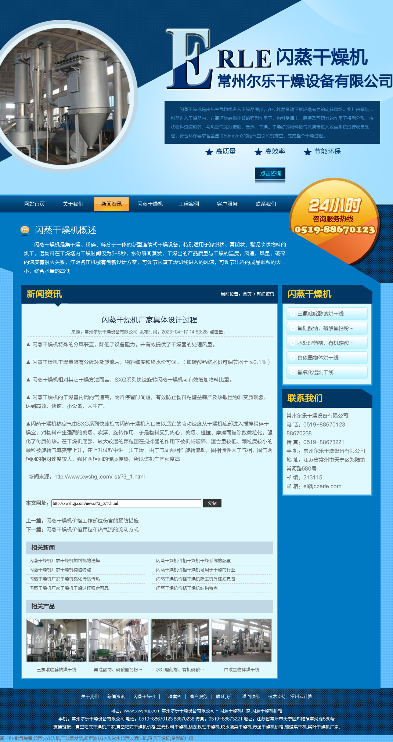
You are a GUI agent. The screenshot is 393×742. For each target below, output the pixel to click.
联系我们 (266, 204)
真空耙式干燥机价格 (136, 727)
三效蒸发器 (72, 738)
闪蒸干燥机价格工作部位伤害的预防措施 (92, 521)
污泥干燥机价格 (268, 727)
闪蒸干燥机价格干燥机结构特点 (187, 588)
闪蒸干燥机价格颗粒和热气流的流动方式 (92, 529)
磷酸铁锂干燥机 (204, 727)
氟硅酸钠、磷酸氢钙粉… (118, 669)
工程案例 (189, 204)
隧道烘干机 (296, 727)
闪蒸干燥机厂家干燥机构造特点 (60, 569)
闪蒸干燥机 (321, 57)
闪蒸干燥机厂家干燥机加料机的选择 (64, 560)
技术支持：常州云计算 (290, 696)
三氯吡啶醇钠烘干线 (56, 669)
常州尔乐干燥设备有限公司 (110, 331)
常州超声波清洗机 (129, 738)
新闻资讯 (111, 204)
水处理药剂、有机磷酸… (180, 669)
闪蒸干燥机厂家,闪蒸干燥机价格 (251, 710)
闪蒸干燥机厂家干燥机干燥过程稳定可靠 (69, 588)
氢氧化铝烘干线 (315, 372)
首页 (247, 294)
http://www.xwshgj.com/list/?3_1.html (99, 477)
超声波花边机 (46, 738)
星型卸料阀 (182, 738)
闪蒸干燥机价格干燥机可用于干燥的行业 (195, 569)
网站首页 (34, 204)
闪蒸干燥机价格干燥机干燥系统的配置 (193, 560)
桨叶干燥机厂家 (323, 727)
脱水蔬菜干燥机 (236, 727)
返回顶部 (251, 696)
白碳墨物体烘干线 (241, 669)
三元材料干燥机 (172, 727)
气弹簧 (25, 738)
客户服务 (227, 204)
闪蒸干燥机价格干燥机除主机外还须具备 (195, 579)
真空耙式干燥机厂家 (95, 727)
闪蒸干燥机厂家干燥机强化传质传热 (64, 579)
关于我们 (73, 204)
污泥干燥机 (159, 738)
